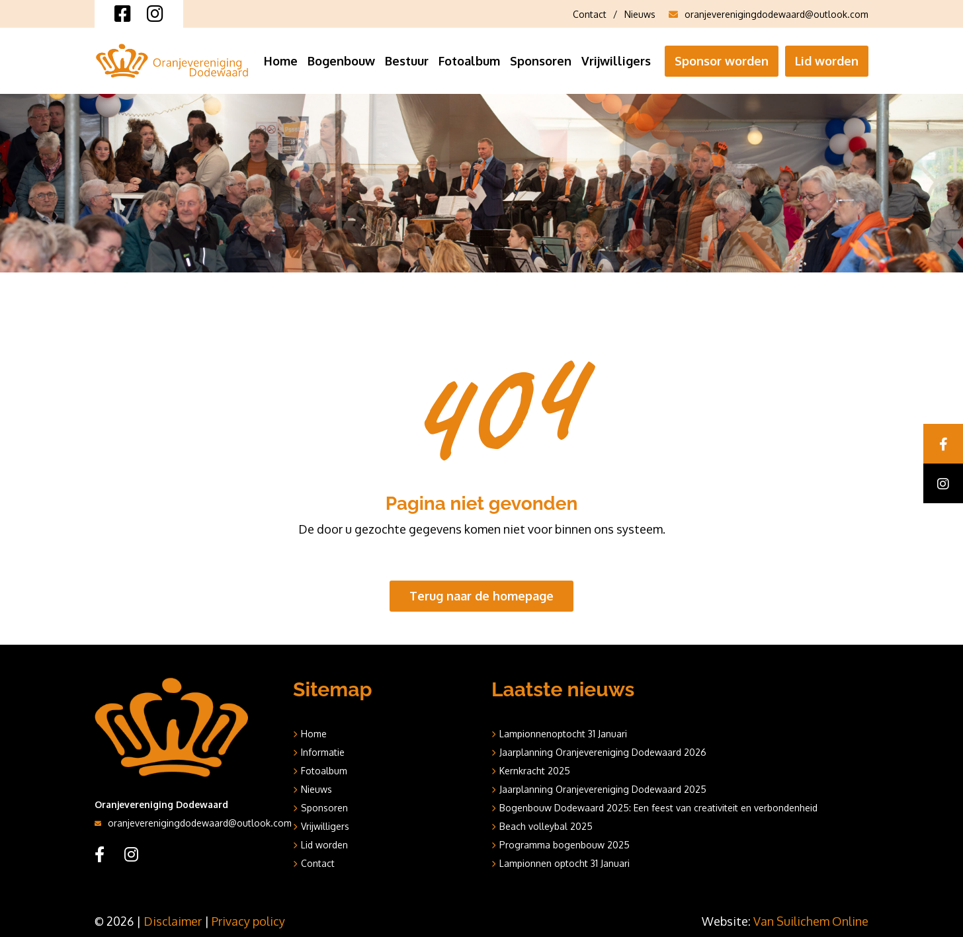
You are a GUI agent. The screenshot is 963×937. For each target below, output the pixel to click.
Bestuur (407, 61)
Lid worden (826, 61)
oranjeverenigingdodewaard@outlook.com (768, 14)
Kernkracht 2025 (534, 770)
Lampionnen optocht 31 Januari (564, 863)
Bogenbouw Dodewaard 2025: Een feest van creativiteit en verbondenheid (658, 807)
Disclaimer (173, 921)
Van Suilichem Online (810, 921)
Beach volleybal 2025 (546, 826)
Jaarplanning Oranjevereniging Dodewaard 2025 (602, 789)
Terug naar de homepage (481, 596)
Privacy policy (248, 921)
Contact (590, 14)
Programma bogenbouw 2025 (564, 844)
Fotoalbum (469, 61)
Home (281, 61)
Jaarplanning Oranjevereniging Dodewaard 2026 (602, 752)
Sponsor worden (722, 61)
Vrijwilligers (616, 61)
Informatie (323, 752)
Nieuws (639, 14)
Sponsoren (540, 61)
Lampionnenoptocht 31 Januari (563, 733)
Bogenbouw (341, 61)
